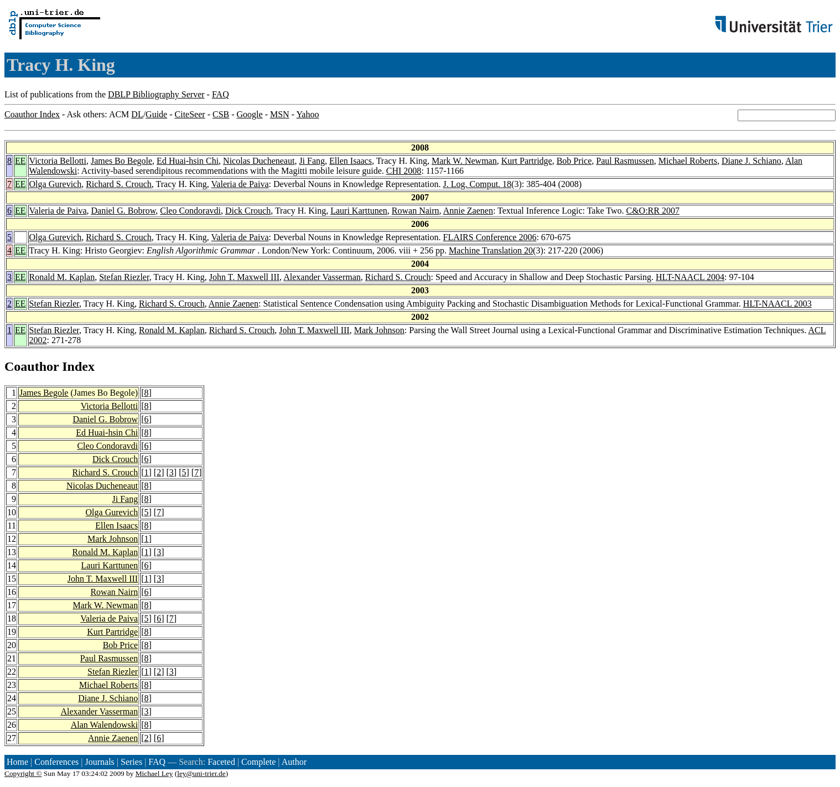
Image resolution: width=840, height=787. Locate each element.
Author (294, 762)
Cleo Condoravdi (190, 210)
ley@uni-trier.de (201, 773)
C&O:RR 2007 (652, 210)
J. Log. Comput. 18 (477, 184)
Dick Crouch (248, 210)
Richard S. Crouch (119, 184)
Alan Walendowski (104, 724)
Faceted (221, 762)
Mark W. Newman (464, 160)
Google (250, 114)
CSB (220, 114)
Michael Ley (154, 773)
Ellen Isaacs (350, 160)
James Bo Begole (121, 160)
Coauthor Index (32, 114)
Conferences (56, 762)
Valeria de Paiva (240, 184)
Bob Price (574, 160)
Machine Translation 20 (491, 250)
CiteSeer (190, 114)
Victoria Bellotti (57, 160)
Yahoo (307, 114)
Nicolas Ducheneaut (258, 160)
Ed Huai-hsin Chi (188, 160)
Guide (156, 114)
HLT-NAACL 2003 (777, 303)
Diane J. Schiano (751, 160)
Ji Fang (312, 160)
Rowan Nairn (415, 210)
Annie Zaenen (468, 210)
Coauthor (31, 366)
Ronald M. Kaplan (62, 277)
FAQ (220, 94)
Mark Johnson (379, 330)
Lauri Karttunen (358, 210)
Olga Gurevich (55, 184)
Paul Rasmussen (625, 160)
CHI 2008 (404, 170)
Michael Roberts (687, 160)
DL (137, 114)
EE (20, 160)
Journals (99, 762)
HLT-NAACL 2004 (690, 277)
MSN (279, 114)
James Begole (43, 392)
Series (131, 762)
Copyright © (23, 773)
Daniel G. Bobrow (123, 210)
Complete (258, 762)
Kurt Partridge (526, 160)
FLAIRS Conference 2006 (490, 237)
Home (17, 762)
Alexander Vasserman (322, 277)
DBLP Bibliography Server (156, 94)
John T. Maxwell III (244, 277)
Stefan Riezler (124, 277)
